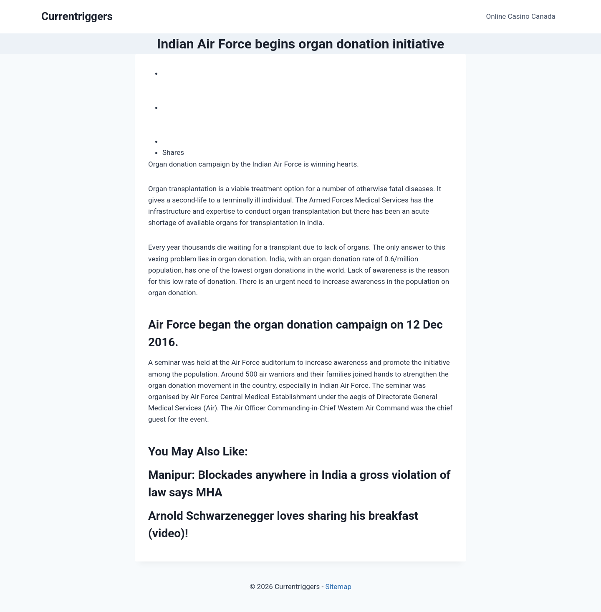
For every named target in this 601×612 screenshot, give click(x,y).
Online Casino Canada (521, 16)
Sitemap (338, 586)
